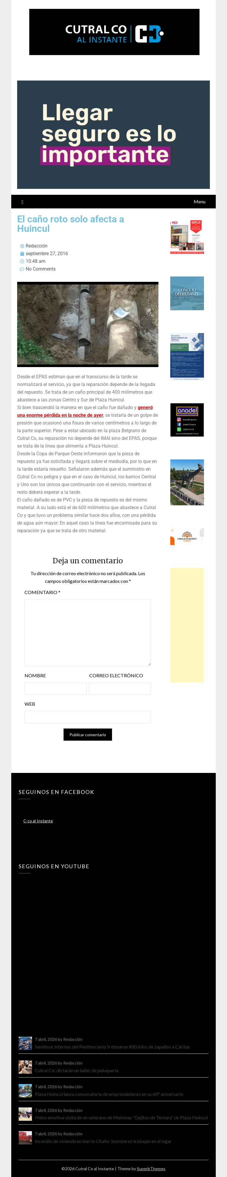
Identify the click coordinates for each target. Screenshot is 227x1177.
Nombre (35, 675)
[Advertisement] (187, 625)
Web (30, 704)
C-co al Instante (38, 820)
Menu (199, 201)
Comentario (42, 592)
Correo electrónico (116, 675)
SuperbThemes (151, 1168)
